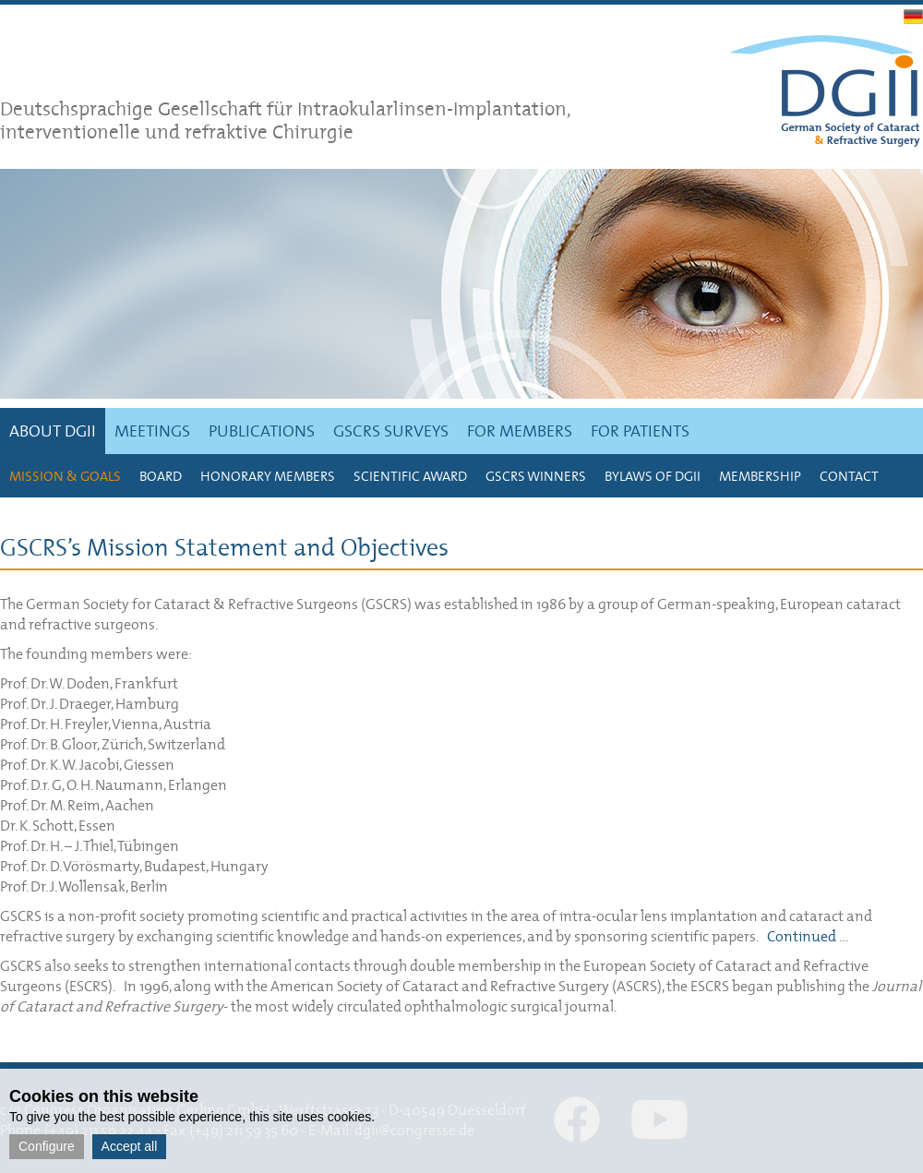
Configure (46, 1146)
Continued (801, 936)
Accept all (130, 1146)
